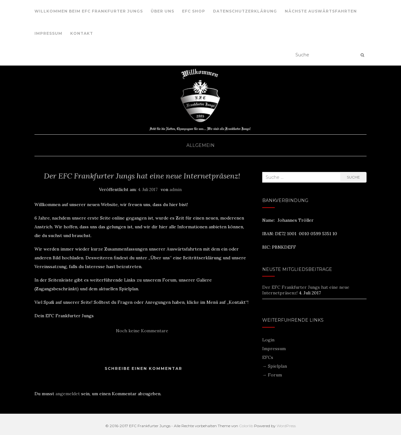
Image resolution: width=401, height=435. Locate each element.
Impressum (48, 33)
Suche (353, 177)
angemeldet (67, 393)
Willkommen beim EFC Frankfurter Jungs (88, 11)
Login (268, 340)
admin (175, 189)
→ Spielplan (274, 366)
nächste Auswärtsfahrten (321, 11)
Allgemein (200, 145)
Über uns (162, 11)
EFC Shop (193, 11)
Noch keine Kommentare (142, 331)
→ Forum (272, 375)
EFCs (267, 357)
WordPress (286, 425)
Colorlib (246, 425)
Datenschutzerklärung (245, 11)
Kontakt (81, 33)
